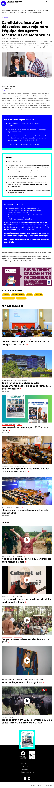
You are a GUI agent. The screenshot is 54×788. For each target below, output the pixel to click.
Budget (4, 507)
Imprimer (15, 38)
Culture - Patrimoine (8, 298)
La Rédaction (48, 785)
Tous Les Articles (13, 10)
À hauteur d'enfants (7, 636)
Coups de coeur (6, 556)
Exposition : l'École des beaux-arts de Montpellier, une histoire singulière (23, 681)
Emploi (8, 84)
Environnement (21, 298)
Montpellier (8, 88)
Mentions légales (35, 785)
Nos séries (24, 769)
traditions (4, 717)
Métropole (6, 294)
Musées (11, 677)
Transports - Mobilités (18, 294)
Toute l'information (27, 772)
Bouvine (11, 717)
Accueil (4, 10)
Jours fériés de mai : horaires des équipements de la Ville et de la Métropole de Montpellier (26, 386)
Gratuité (29, 294)
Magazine (24, 766)
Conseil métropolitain (7, 339)
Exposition (4, 677)
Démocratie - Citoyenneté (8, 86)
